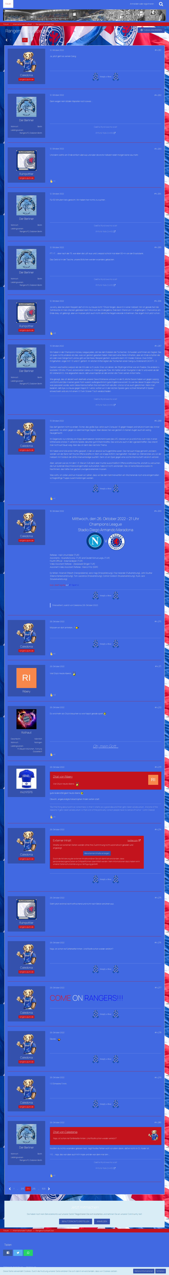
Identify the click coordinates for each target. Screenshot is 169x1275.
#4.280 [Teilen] (157, 1122)
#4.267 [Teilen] (157, 345)
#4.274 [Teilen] (158, 829)
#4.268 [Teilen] (157, 420)
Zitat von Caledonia (65, 1132)
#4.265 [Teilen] (157, 247)
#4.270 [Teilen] (157, 621)
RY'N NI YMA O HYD (104, 133)
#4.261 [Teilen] (158, 50)
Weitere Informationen (143, 1271)
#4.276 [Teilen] (157, 942)
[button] (8, 1253)
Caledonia (77, 605)
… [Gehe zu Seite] (14, 39)
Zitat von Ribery (63, 776)
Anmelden (102, 1221)
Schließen (160, 1271)
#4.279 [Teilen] (157, 1077)
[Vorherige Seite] (6, 40)
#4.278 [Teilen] (158, 1032)
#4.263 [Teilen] (157, 148)
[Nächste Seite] (45, 40)
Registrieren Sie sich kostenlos (89, 1214)
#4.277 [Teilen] (158, 987)
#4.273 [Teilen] (158, 767)
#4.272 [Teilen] (158, 707)
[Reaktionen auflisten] (53, 181)
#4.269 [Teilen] (157, 511)
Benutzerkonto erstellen (75, 1221)
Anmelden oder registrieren (142, 3)
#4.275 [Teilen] (158, 897)
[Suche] (161, 4)
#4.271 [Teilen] (158, 666)
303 (40, 39)
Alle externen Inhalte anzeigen (96, 853)
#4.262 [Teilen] (157, 95)
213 (19, 39)
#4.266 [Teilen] (157, 301)
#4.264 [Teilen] (157, 193)
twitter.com (133, 840)
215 (30, 39)
